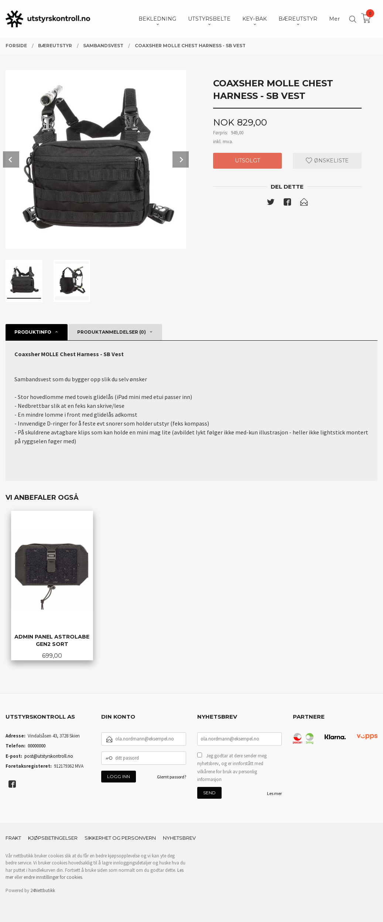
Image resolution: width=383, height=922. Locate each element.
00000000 (36, 746)
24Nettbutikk (42, 890)
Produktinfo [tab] (32, 332)
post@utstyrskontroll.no (48, 756)
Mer (334, 19)
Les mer (274, 793)
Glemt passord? (171, 777)
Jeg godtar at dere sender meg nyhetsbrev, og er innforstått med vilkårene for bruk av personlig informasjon (232, 768)
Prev (11, 159)
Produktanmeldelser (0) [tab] (111, 332)
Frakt (13, 838)
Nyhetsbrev (179, 838)
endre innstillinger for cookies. (53, 877)
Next (180, 159)
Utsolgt (247, 160)
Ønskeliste (327, 160)
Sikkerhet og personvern (120, 838)
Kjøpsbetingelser (53, 838)
